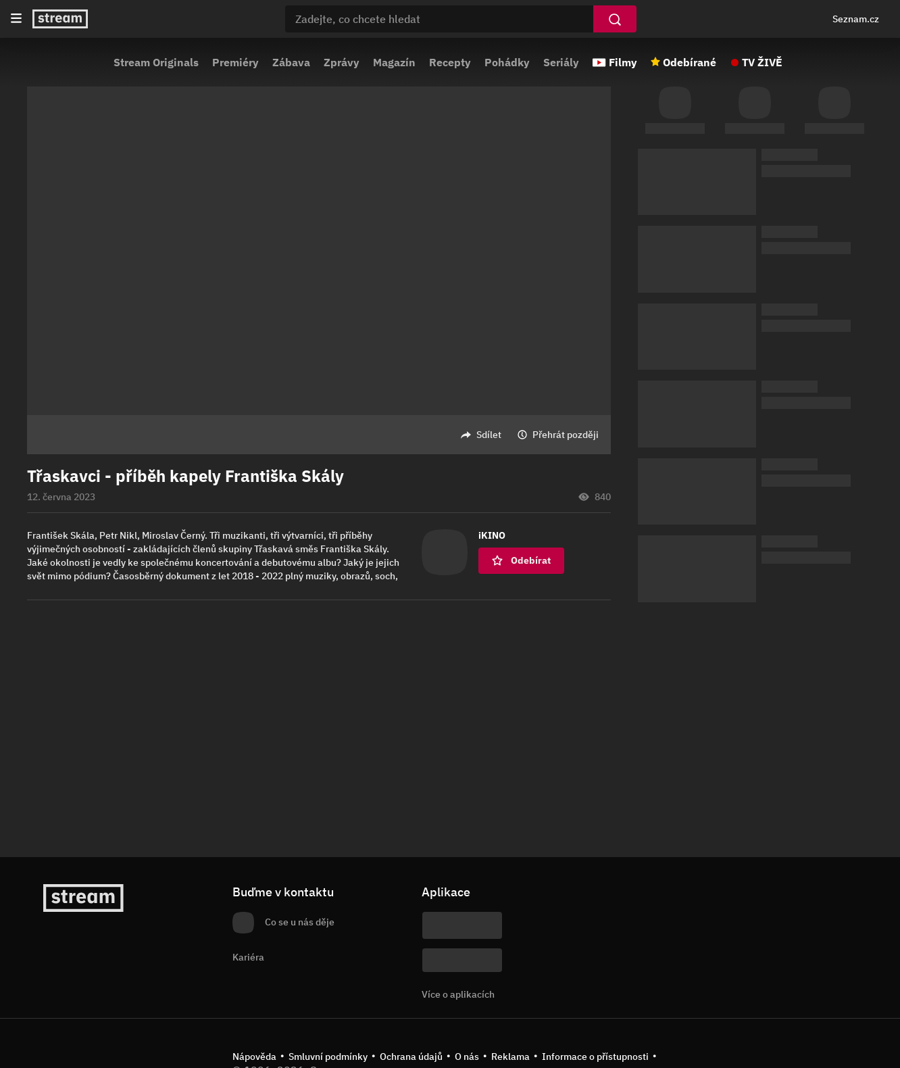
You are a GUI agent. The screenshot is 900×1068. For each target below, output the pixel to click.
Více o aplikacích (458, 994)
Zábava (291, 62)
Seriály (561, 62)
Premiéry (235, 62)
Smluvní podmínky (328, 1056)
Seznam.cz (855, 19)
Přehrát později (565, 435)
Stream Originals (156, 62)
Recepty (450, 62)
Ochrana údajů (411, 1056)
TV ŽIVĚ (762, 62)
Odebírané (689, 62)
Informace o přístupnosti (595, 1056)
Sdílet (488, 435)
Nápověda (254, 1056)
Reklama (510, 1056)
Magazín (394, 62)
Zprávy (341, 62)
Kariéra (248, 957)
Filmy (623, 62)
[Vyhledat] (614, 18)
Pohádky (507, 62)
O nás (467, 1056)
